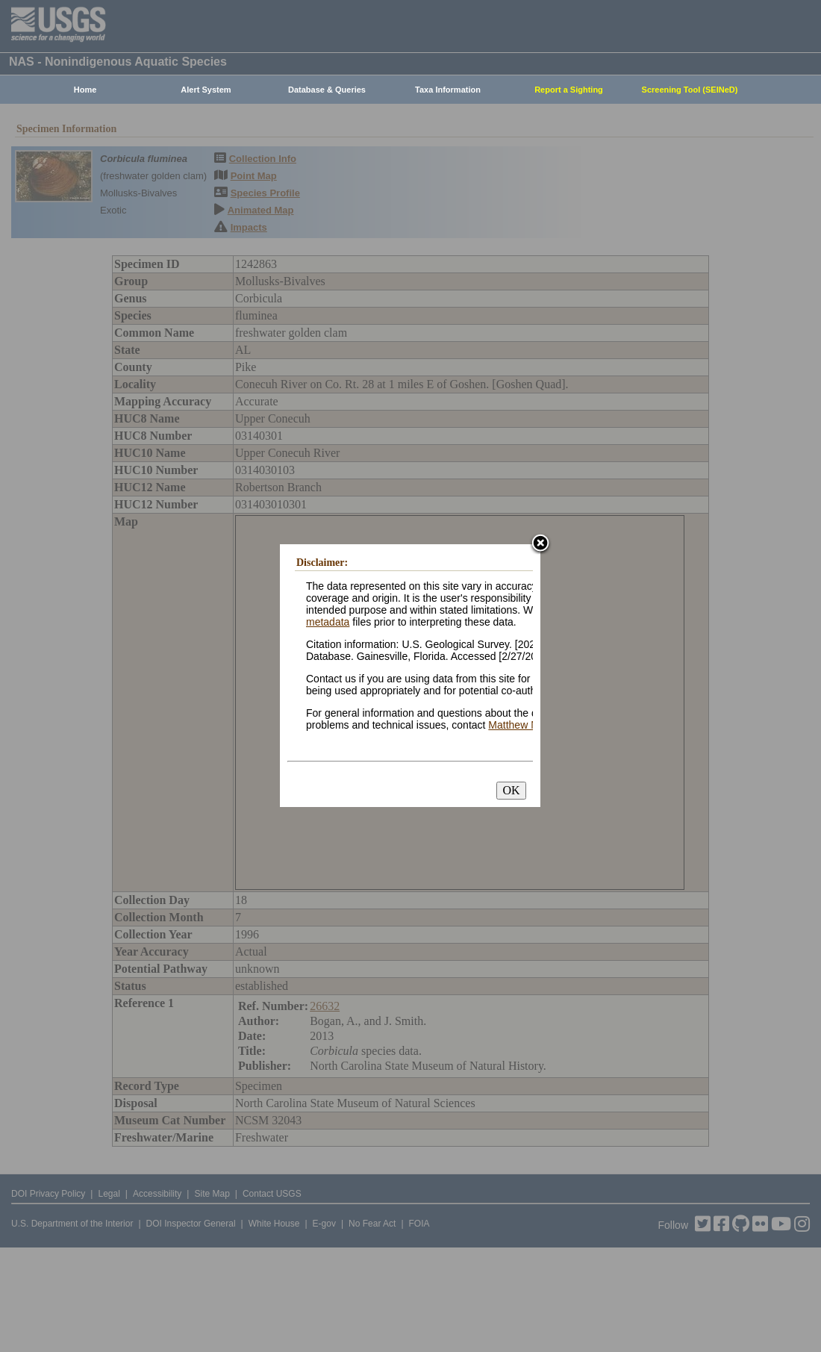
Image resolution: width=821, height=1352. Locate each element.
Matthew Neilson (527, 725)
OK (510, 790)
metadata (327, 622)
